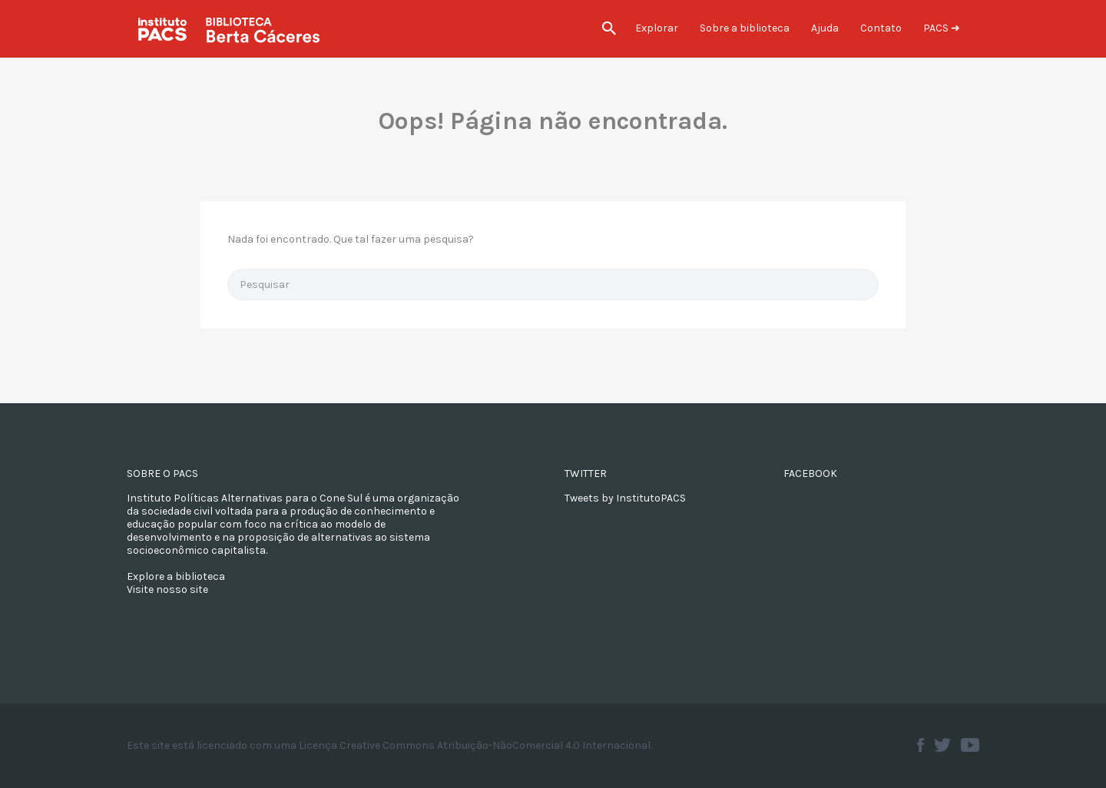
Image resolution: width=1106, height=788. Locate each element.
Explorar (656, 28)
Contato (881, 28)
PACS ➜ (941, 28)
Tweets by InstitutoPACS (625, 498)
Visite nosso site (167, 589)
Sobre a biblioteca (745, 28)
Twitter (942, 745)
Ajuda (825, 28)
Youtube (970, 745)
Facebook (920, 745)
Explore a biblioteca (176, 576)
